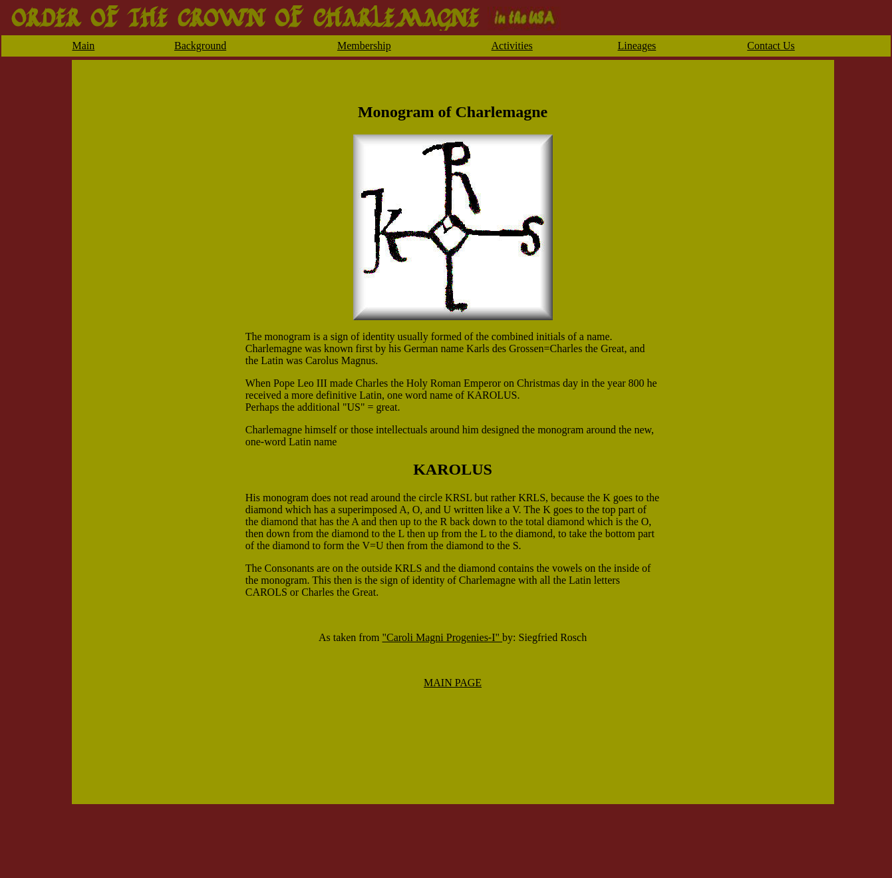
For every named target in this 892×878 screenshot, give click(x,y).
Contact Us (771, 45)
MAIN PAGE (453, 682)
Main (83, 45)
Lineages (637, 45)
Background (200, 45)
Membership (364, 45)
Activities (512, 45)
